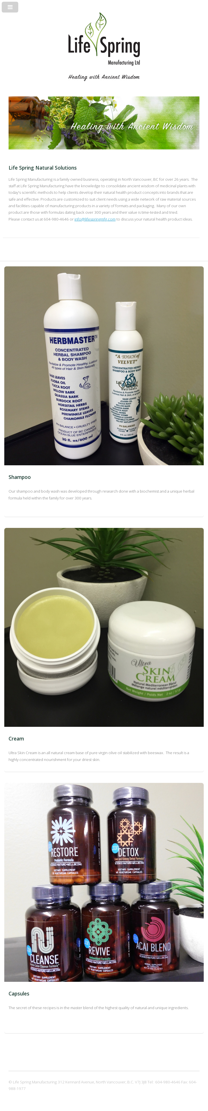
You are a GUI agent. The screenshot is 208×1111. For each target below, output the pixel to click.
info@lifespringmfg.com (95, 219)
